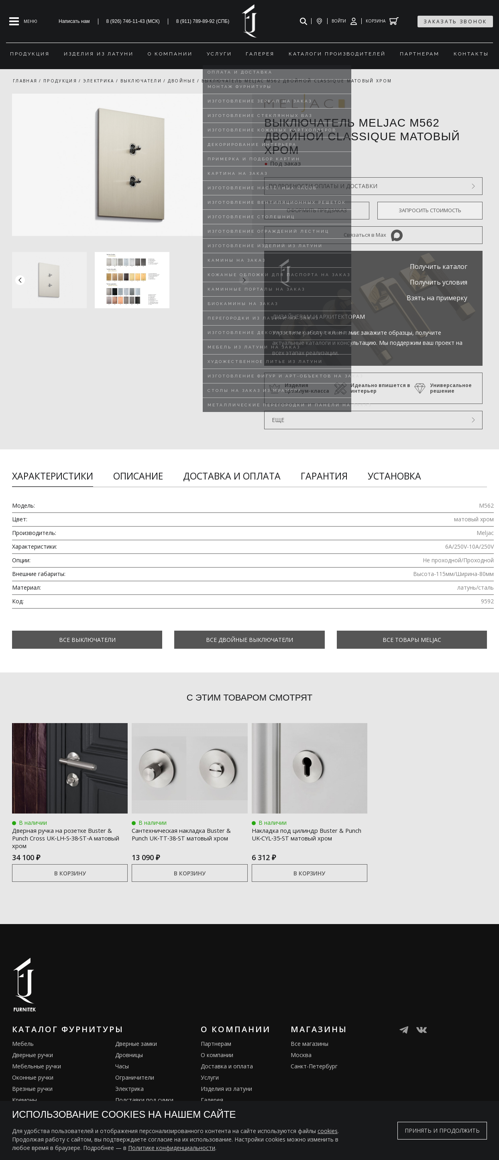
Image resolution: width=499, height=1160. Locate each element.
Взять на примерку (437, 297)
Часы (122, 1068)
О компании (217, 1057)
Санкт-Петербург (314, 1068)
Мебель (23, 1045)
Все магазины (309, 1045)
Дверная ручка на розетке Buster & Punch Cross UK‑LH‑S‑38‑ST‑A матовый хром (68, 838)
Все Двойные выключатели (249, 640)
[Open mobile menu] (23, 21)
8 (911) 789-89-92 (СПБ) (203, 21)
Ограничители (134, 1079)
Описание (138, 475)
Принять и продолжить (442, 1130)
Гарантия (324, 475)
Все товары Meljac (412, 640)
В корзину (70, 875)
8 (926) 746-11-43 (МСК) (133, 21)
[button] (244, 280)
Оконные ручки (32, 1079)
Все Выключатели (87, 640)
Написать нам (74, 21)
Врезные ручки (32, 1090)
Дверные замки (136, 1045)
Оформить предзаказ (317, 210)
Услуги (210, 1079)
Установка (394, 475)
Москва (301, 1057)
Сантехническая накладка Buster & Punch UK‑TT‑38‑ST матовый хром (181, 838)
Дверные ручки (32, 1057)
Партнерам (216, 1045)
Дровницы (129, 1057)
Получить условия (438, 282)
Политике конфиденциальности (171, 1148)
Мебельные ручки (36, 1068)
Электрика (129, 1090)
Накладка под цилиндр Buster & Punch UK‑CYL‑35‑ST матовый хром (308, 838)
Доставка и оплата (232, 475)
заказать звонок (455, 21)
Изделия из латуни (226, 1090)
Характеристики (52, 475)
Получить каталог (438, 266)
